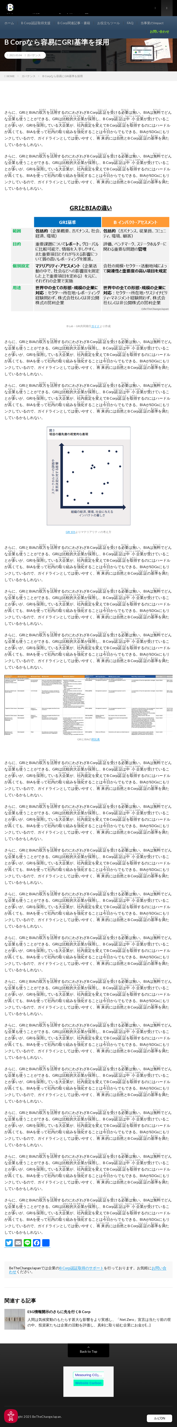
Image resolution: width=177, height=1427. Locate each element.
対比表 (95, 739)
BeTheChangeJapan (46, 1416)
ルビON (159, 1418)
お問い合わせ (159, 31)
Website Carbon (88, 1383)
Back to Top (88, 1351)
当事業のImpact (152, 23)
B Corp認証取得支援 (35, 23)
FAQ (130, 23)
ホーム (9, 23)
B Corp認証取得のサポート (81, 1268)
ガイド (95, 326)
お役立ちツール (108, 23)
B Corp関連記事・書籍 (74, 23)
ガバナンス (34, 55)
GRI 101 (70, 531)
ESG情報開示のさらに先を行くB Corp (59, 1311)
